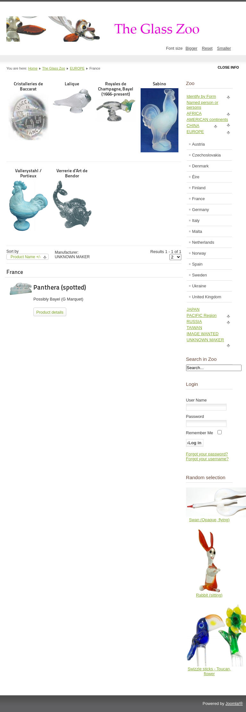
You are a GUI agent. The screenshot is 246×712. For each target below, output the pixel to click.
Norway (199, 253)
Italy (196, 220)
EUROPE (77, 68)
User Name (196, 400)
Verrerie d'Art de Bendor (72, 198)
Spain (197, 264)
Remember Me (199, 432)
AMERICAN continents (207, 119)
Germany (200, 209)
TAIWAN (194, 327)
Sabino (159, 116)
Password (195, 416)
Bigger (191, 48)
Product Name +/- (26, 257)
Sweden (199, 275)
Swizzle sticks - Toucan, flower (209, 671)
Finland (199, 187)
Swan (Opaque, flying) (209, 519)
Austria (198, 144)
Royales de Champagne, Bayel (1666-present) (116, 101)
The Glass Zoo (53, 68)
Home (32, 68)
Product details (49, 312)
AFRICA (194, 113)
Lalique (72, 97)
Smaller (224, 48)
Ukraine (199, 286)
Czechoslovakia (206, 155)
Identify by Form (201, 96)
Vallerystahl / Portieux (28, 200)
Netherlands (203, 242)
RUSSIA (194, 321)
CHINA (193, 125)
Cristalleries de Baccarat (28, 110)
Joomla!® (234, 703)
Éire (196, 176)
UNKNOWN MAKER (205, 339)
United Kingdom (206, 296)
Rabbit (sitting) (209, 595)
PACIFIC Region (202, 315)
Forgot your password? (207, 454)
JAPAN (193, 309)
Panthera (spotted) (59, 287)
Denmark (200, 166)
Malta (197, 231)
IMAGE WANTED (203, 333)
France (198, 198)
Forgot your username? (207, 458)
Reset (207, 48)
